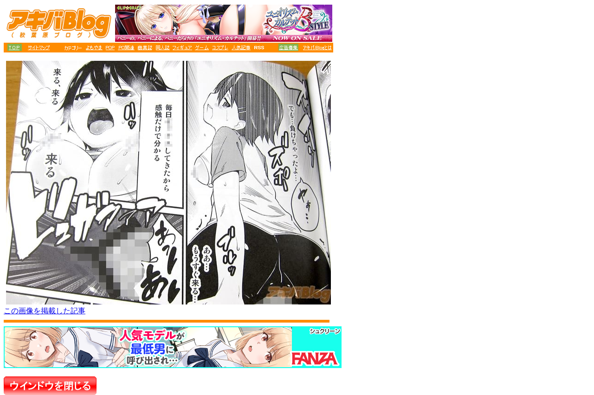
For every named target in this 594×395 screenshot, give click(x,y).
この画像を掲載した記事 (44, 311)
